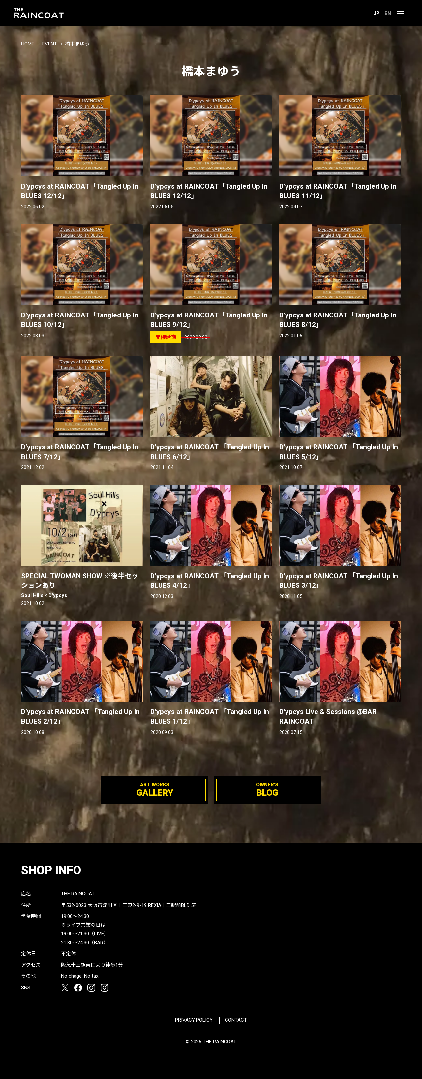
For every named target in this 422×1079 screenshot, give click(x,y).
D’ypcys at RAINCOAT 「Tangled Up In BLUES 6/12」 (209, 452)
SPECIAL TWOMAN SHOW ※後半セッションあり (82, 585)
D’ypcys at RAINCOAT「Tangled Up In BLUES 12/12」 (79, 191)
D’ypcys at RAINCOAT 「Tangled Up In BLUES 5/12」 (338, 452)
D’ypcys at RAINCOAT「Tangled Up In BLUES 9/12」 (209, 320)
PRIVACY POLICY (194, 1020)
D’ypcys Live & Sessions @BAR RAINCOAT (328, 716)
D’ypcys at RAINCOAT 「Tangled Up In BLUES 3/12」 (338, 580)
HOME (27, 44)
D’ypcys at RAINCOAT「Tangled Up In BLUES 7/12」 (79, 452)
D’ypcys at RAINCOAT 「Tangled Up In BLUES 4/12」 (209, 580)
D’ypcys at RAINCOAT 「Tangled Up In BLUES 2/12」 (80, 716)
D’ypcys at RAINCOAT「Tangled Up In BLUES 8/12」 (338, 320)
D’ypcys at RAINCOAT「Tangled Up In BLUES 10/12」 (79, 320)
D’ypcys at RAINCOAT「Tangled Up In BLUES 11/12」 (338, 191)
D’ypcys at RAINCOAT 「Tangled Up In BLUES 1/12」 (209, 716)
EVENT (49, 44)
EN (387, 13)
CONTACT (236, 1020)
